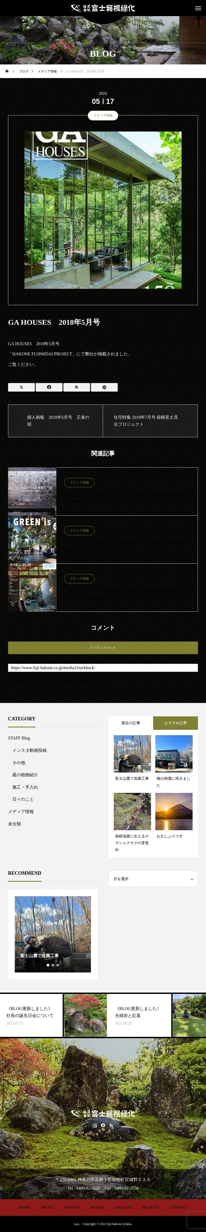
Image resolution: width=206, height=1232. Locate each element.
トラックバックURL (21, 660)
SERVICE (72, 1207)
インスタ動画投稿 (29, 750)
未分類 (14, 824)
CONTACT (178, 1207)
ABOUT (47, 1207)
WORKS (97, 1207)
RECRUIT (151, 1207)
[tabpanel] (53, 934)
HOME (24, 1207)
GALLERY (123, 1207)
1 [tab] (48, 965)
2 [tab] (53, 965)
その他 (18, 762)
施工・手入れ (25, 787)
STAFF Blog (19, 738)
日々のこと (23, 799)
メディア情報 (103, 115)
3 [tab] (58, 965)
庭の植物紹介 (25, 774)
